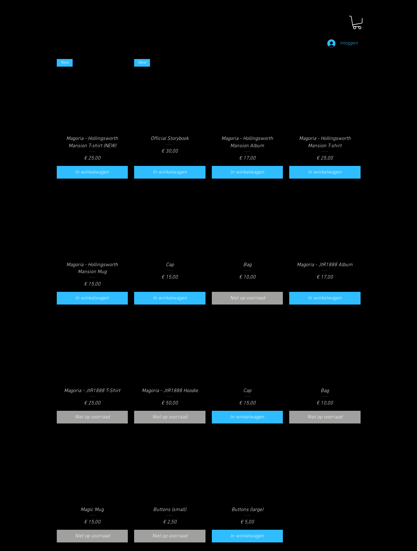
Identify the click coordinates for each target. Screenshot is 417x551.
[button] (357, 22)
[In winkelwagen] (92, 172)
